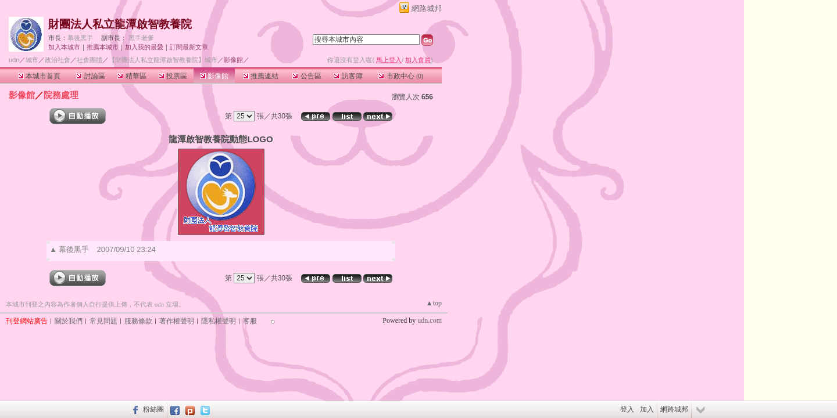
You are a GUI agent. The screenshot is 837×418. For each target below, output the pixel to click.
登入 (627, 409)
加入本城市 (64, 47)
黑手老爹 (141, 37)
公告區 (306, 76)
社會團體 (89, 59)
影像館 (214, 76)
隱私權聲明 (218, 321)
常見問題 (103, 321)
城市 (32, 59)
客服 (250, 321)
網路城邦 (427, 8)
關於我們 (69, 321)
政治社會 (57, 59)
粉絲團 (153, 409)
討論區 (90, 76)
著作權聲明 (176, 321)
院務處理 (61, 95)
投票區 (173, 76)
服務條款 (138, 321)
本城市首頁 (39, 76)
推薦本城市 (103, 47)
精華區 (131, 76)
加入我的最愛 (144, 47)
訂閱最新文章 (189, 47)
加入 (647, 409)
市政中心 (400, 76)
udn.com (429, 320)
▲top (434, 303)
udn (14, 59)
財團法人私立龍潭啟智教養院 (120, 24)
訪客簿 (348, 76)
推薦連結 (260, 76)
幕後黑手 (80, 37)
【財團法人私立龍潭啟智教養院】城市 (163, 59)
